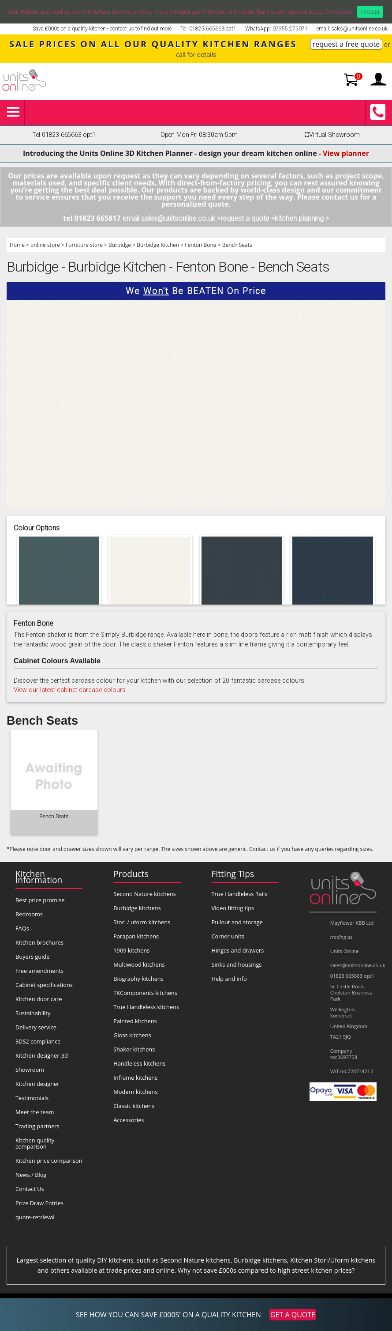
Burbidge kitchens (137, 908)
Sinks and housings (237, 964)
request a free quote (346, 44)
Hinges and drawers (238, 950)
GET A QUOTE (292, 1315)
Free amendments (39, 971)
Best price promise (40, 900)
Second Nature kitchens (144, 894)
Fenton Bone (200, 245)
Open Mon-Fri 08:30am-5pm (199, 135)
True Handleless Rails (240, 894)
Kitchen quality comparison (34, 1143)
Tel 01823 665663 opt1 (63, 135)
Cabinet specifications (44, 985)
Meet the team (34, 1112)
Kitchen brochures (39, 942)
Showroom (29, 1070)
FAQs (22, 928)
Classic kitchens (133, 1106)
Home (17, 245)
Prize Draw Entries (39, 1203)
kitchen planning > (302, 218)
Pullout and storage (237, 922)
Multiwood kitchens (138, 964)
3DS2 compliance (38, 1041)
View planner (346, 153)
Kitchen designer (37, 1084)
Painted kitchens (135, 1021)
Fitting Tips (233, 874)
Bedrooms (29, 914)
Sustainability (32, 1013)
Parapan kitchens (136, 936)
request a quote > (247, 218)
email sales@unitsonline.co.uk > (171, 218)
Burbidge (119, 245)
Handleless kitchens (139, 1063)
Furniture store (84, 245)
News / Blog (30, 1175)
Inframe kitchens (135, 1077)
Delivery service (35, 1027)
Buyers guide (32, 956)
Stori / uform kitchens (141, 922)
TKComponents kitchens (145, 993)
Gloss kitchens (132, 1035)
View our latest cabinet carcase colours (70, 690)
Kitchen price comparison (48, 1161)
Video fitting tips (233, 908)
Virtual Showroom (330, 135)
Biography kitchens (138, 979)
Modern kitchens (135, 1092)
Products (131, 874)
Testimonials (32, 1098)
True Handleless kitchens (146, 1007)
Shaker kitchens (134, 1049)
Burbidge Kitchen (158, 245)
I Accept (370, 11)
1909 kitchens (131, 950)
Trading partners (37, 1126)
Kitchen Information (38, 877)
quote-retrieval (35, 1217)
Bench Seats (237, 245)
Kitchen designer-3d (41, 1055)
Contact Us (29, 1189)
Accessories (128, 1120)
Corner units (228, 936)
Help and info (229, 979)
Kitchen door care (38, 999)
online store (45, 245)
